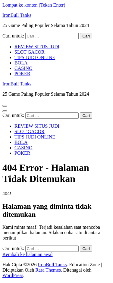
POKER (22, 73)
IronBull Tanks (16, 15)
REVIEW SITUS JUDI (36, 46)
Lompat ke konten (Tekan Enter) (33, 4)
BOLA (21, 62)
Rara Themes (48, 270)
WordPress (12, 275)
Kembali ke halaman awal (27, 254)
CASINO (23, 68)
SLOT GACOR (29, 52)
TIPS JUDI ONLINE (34, 57)
